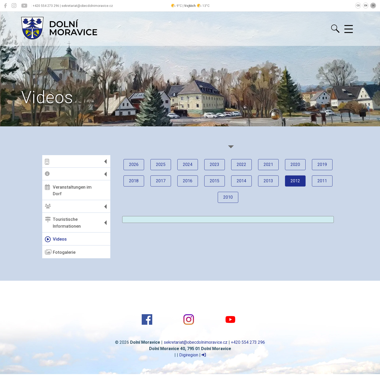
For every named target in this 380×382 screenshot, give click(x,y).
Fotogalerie (60, 252)
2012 (295, 180)
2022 (241, 164)
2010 (228, 197)
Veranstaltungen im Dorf (68, 190)
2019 (322, 164)
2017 (160, 180)
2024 (187, 164)
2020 (295, 164)
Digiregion (188, 354)
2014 (241, 180)
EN (365, 5)
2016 (187, 180)
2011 (322, 180)
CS (358, 5)
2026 (134, 164)
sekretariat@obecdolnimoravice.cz (195, 342)
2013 (268, 180)
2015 (214, 180)
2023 (214, 164)
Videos (56, 239)
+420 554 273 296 (248, 342)
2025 (160, 164)
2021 (268, 164)
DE (373, 5)
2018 (134, 180)
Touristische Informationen (63, 223)
